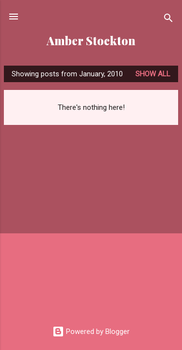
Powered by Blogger (91, 331)
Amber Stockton (91, 40)
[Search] (168, 20)
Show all (152, 74)
